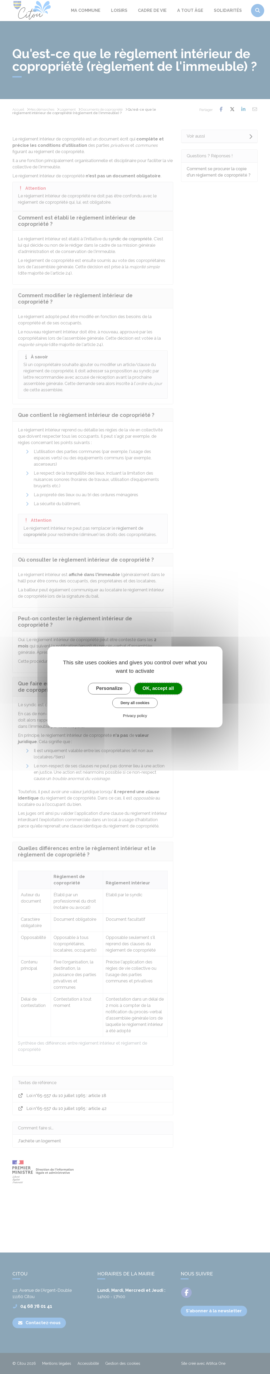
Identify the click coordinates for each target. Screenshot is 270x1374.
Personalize (109, 688)
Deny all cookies (135, 703)
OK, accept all (158, 688)
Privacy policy (135, 716)
